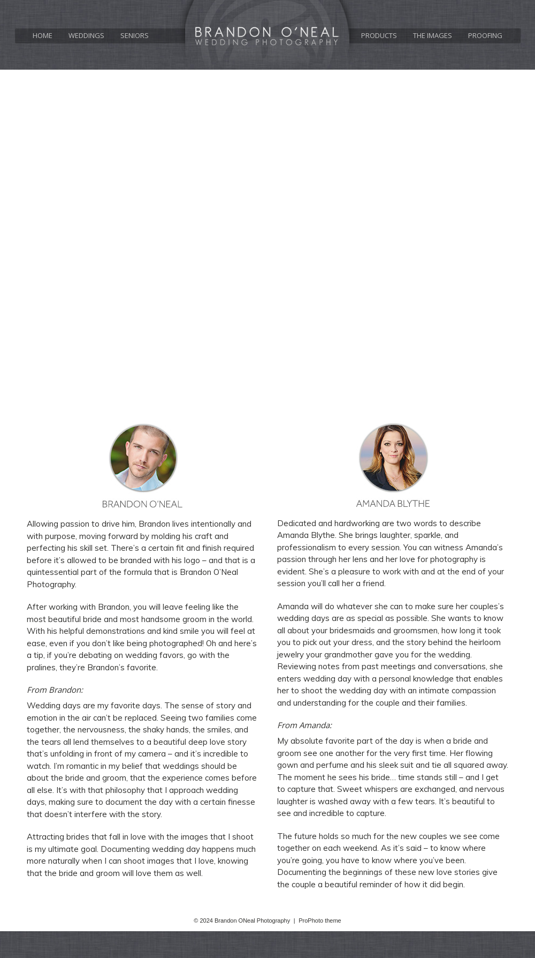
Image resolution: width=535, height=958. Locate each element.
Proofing (485, 35)
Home (42, 35)
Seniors (134, 35)
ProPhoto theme (320, 920)
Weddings (86, 35)
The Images (432, 35)
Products (379, 35)
